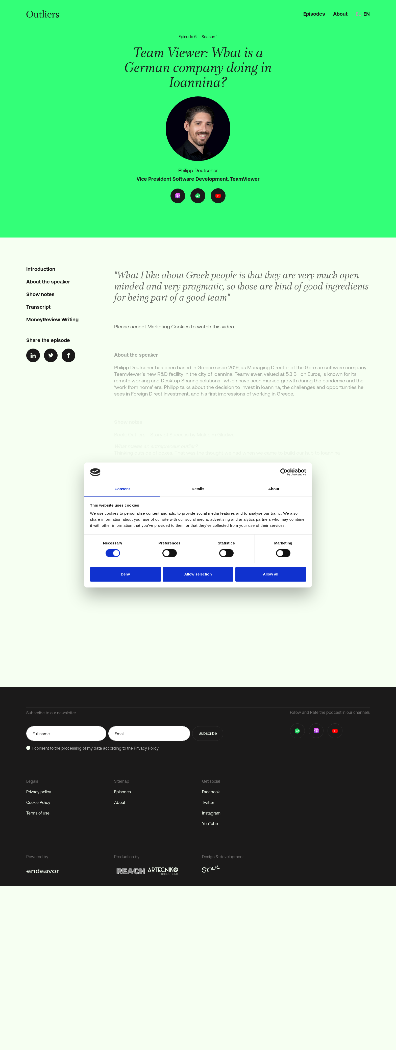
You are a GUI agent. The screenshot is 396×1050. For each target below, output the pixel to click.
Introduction (40, 269)
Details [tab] (198, 489)
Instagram (211, 813)
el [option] (358, 14)
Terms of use (37, 813)
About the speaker (48, 281)
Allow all (270, 574)
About (340, 14)
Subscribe (208, 733)
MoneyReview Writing (52, 319)
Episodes (314, 14)
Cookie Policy (38, 802)
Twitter (208, 802)
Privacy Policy (146, 748)
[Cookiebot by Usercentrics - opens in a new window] (284, 472)
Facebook (211, 792)
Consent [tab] (122, 489)
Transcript (38, 307)
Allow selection (198, 574)
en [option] (366, 14)
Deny (125, 574)
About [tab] (273, 489)
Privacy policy (38, 792)
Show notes (40, 294)
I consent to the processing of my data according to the (95, 748)
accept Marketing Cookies (160, 331)
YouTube (210, 823)
